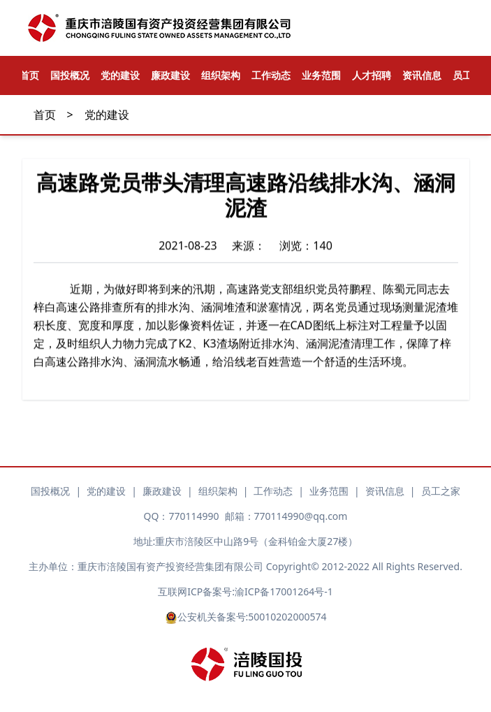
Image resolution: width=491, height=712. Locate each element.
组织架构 (220, 75)
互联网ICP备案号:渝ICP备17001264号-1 (245, 591)
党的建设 (120, 75)
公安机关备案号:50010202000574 (246, 617)
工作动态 (271, 75)
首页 (45, 114)
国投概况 (69, 75)
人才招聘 (371, 75)
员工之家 (440, 490)
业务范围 (321, 75)
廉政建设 (170, 75)
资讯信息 (421, 75)
